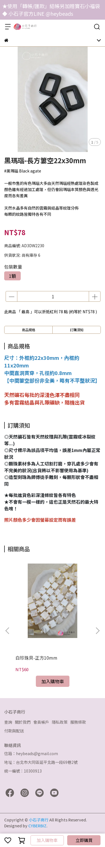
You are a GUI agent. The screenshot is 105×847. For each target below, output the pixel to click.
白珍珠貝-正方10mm (36, 657)
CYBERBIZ (37, 825)
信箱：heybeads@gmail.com (31, 753)
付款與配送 (14, 731)
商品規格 (28, 329)
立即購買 (84, 840)
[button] (97, 630)
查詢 (8, 722)
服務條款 (78, 722)
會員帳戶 (41, 722)
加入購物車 (47, 840)
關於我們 (23, 722)
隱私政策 (59, 722)
